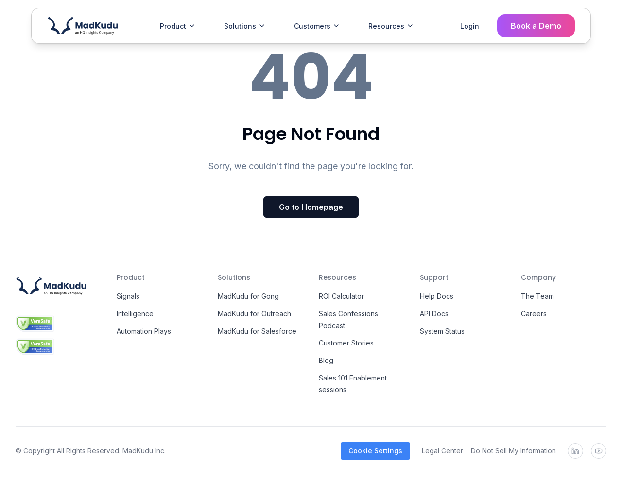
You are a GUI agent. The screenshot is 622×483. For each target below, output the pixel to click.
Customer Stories (346, 343)
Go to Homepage (311, 207)
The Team (537, 296)
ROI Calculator (341, 296)
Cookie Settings (375, 451)
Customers (317, 26)
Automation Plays (144, 331)
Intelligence (135, 314)
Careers (534, 314)
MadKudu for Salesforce (257, 331)
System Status (442, 331)
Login (469, 26)
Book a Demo (536, 26)
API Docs (434, 314)
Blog (326, 360)
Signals (128, 296)
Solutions (245, 26)
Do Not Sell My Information (513, 451)
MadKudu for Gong (248, 296)
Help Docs (436, 296)
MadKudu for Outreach (254, 314)
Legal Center (442, 451)
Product (178, 26)
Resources (391, 26)
